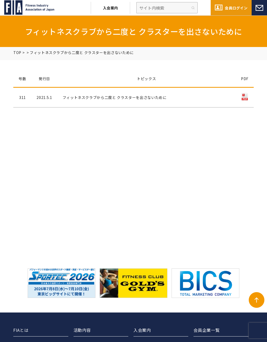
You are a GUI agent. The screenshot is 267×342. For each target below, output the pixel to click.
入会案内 (110, 7)
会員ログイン (236, 7)
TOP (17, 52)
